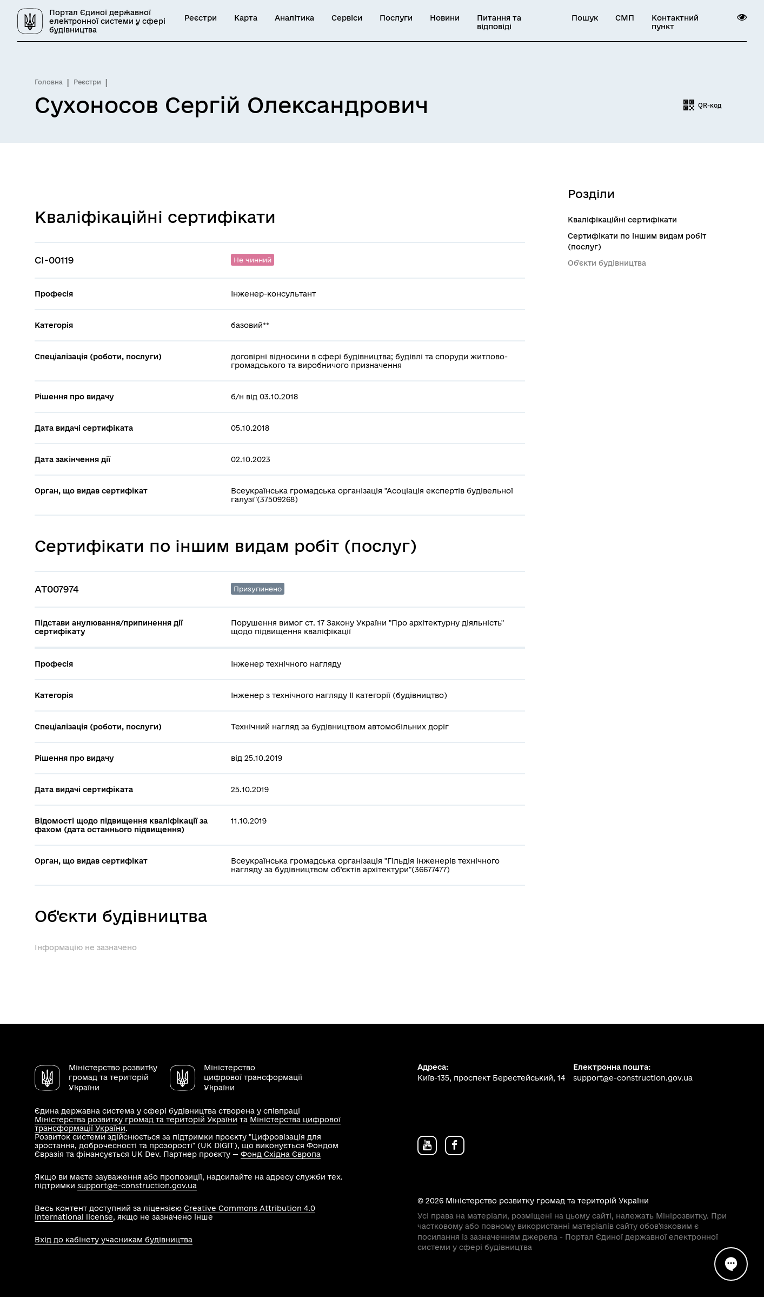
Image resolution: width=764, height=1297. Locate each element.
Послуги (396, 18)
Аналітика (294, 18)
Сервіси (346, 18)
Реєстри (200, 18)
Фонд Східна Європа (281, 1154)
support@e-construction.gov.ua (137, 1185)
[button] (742, 17)
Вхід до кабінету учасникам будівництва (113, 1239)
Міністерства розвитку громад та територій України (136, 1119)
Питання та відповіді (499, 22)
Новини (445, 18)
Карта (245, 18)
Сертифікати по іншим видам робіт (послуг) (637, 241)
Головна (49, 81)
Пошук (585, 18)
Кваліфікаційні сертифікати (622, 219)
